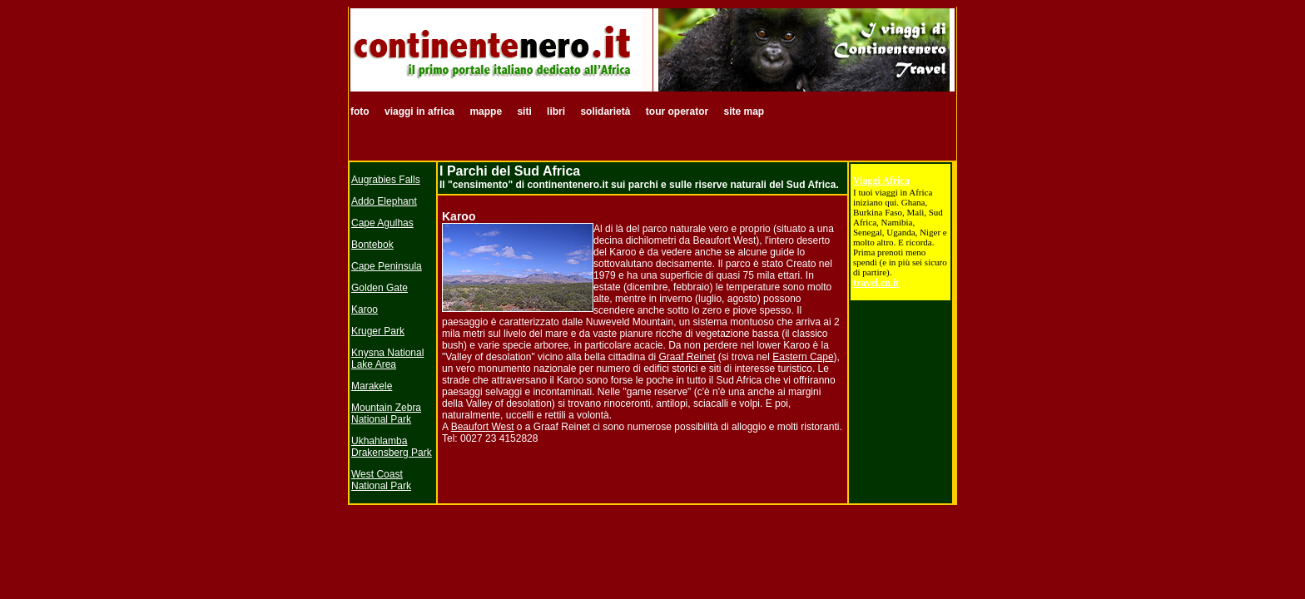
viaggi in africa (421, 111)
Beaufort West (482, 427)
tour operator (679, 111)
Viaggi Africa (881, 180)
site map (743, 111)
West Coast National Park (381, 480)
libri (557, 111)
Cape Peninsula (386, 266)
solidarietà (605, 111)
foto (361, 111)
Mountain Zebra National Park (386, 413)
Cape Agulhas (382, 223)
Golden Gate (379, 288)
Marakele (371, 386)
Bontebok (372, 244)
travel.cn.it (876, 283)
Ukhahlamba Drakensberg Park (391, 446)
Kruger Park (377, 331)
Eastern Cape (802, 357)
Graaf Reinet (686, 357)
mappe (485, 111)
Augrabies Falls (385, 180)
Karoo (364, 309)
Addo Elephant (384, 201)
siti (524, 111)
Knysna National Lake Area (387, 358)
